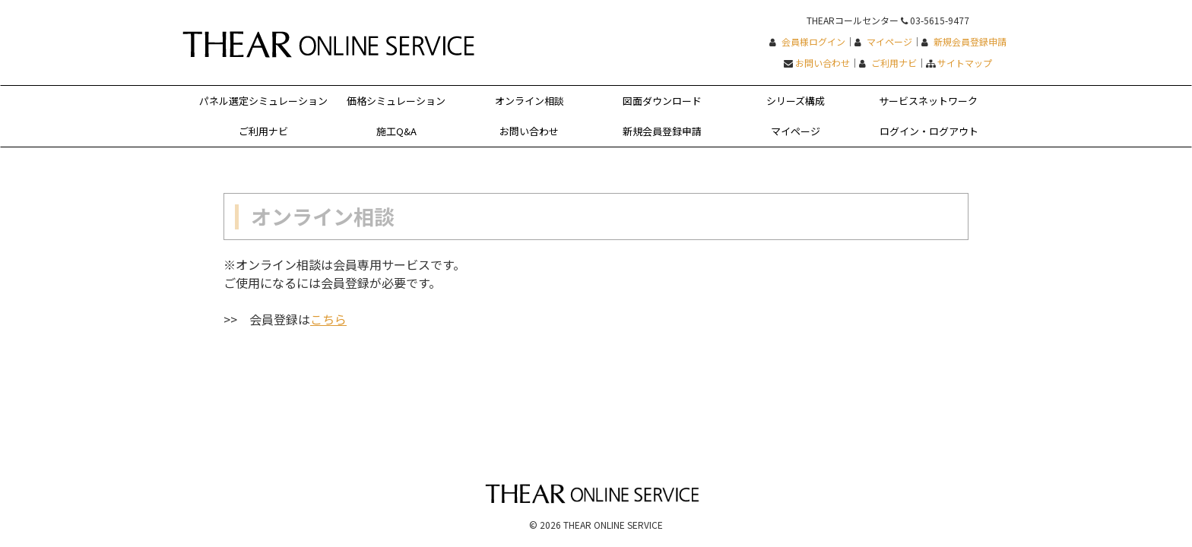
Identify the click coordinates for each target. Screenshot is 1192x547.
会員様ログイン (813, 41)
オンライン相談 (529, 100)
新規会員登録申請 (970, 41)
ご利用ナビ (894, 62)
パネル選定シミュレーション (263, 100)
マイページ (889, 41)
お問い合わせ (822, 62)
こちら (328, 319)
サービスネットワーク (928, 100)
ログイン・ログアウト (929, 131)
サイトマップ (964, 62)
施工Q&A (396, 131)
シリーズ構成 (795, 100)
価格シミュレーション (396, 100)
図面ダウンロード (662, 100)
